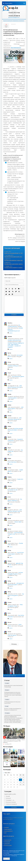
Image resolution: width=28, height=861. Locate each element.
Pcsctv (9, 541)
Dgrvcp (9, 353)
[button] (6, 288)
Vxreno (9, 631)
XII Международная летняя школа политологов (12, 702)
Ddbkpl (9, 426)
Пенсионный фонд (8, 831)
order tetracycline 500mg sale (15, 418)
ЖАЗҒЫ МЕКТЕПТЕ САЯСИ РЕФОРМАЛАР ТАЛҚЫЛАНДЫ (13, 686)
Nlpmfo (9, 437)
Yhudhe (9, 394)
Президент (6, 827)
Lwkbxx (9, 405)
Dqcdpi (9, 518)
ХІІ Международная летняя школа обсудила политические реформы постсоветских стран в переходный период (12, 694)
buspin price (20, 479)
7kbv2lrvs (10, 323)
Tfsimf (9, 373)
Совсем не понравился (11, 804)
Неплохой (8, 798)
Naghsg (9, 477)
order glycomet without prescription (16, 583)
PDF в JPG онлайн (8, 845)
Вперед (14, 644)
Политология (7, 841)
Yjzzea (9, 570)
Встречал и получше (11, 802)
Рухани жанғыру (7, 840)
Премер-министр (8, 829)
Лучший (8, 796)
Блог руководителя (10, 675)
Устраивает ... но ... (10, 800)
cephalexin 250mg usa (13, 365)
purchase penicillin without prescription (15, 429)
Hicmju (9, 362)
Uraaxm (9, 602)
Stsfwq (9, 550)
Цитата (10, 333)
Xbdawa (9, 486)
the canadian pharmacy (14, 325)
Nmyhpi (9, 561)
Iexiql (9, 383)
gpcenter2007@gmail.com (14, 17)
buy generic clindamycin (15, 499)
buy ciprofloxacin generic (18, 376)
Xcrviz (9, 613)
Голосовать (14, 807)
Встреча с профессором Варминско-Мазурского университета (12, 709)
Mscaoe (9, 622)
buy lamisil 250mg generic (16, 594)
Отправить (14, 314)
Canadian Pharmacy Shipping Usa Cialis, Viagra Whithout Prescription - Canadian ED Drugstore (16, 345)
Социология (7, 843)
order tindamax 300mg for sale (15, 510)
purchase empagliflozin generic (15, 573)
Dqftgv (9, 581)
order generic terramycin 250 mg (15, 386)
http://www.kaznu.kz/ (16, 47)
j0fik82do (10, 336)
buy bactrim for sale (12, 490)
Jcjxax (9, 507)
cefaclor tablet (17, 522)
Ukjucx (9, 447)
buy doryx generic (12, 398)
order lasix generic (12, 635)
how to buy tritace (12, 462)
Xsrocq (9, 467)
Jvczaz (9, 497)
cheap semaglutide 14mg (15, 605)
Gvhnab (9, 415)
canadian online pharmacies (14, 340)
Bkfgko (9, 458)
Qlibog (9, 591)
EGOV (5, 833)
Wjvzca (9, 529)
